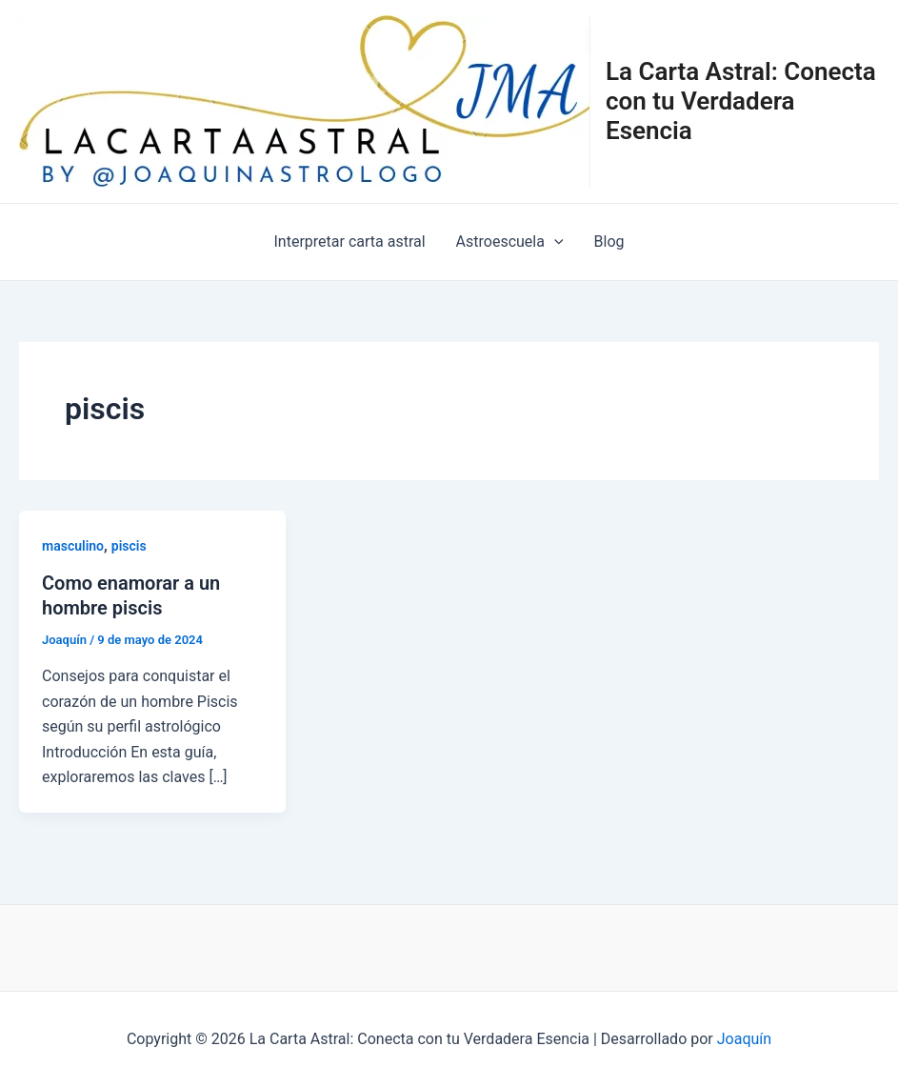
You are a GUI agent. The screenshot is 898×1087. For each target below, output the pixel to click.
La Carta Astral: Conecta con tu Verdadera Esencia (741, 101)
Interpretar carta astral (350, 241)
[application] (554, 242)
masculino (73, 546)
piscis (129, 546)
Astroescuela (510, 242)
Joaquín (744, 1039)
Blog (609, 241)
